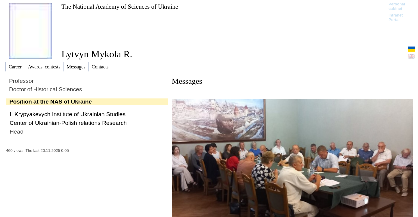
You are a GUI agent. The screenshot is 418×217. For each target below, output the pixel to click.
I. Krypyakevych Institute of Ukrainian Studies (67, 114)
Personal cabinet (397, 6)
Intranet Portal (396, 17)
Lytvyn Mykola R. (96, 54)
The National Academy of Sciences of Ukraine (119, 6)
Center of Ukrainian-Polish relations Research (68, 123)
